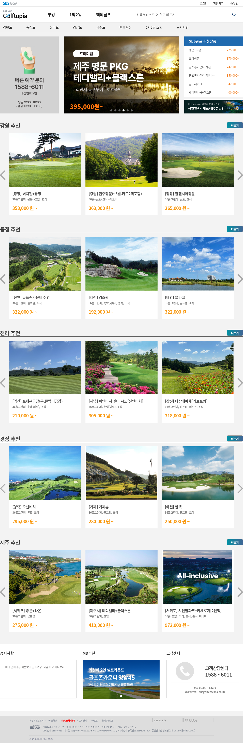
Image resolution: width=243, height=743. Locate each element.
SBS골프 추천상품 (202, 41)
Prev (69, 75)
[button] (2, 175)
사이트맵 (94, 720)
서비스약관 (51, 720)
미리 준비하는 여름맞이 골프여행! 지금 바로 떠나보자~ (35, 667)
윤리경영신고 (107, 720)
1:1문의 (115, 730)
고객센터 (82, 720)
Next (174, 75)
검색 (234, 15)
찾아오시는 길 (130, 726)
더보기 (235, 125)
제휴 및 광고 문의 (36, 720)
